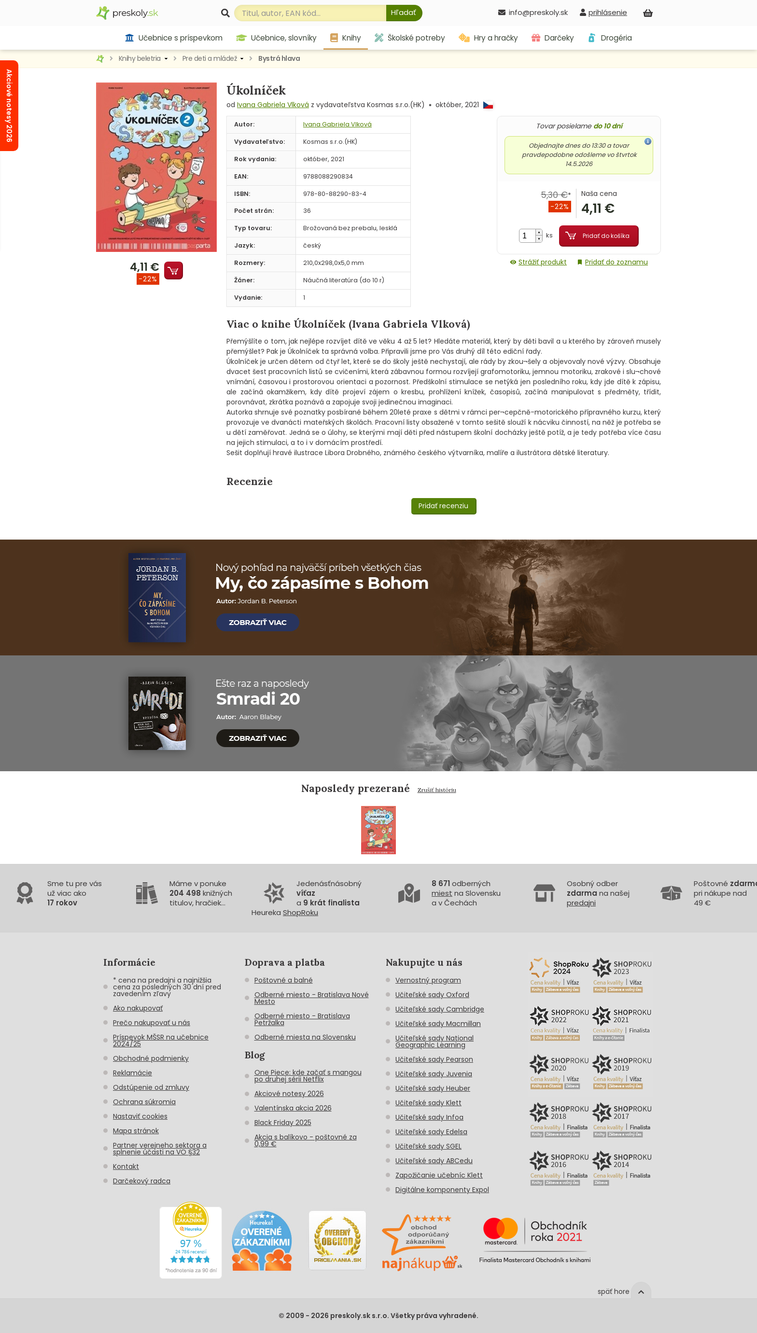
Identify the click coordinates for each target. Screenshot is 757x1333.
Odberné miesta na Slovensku (305, 1037)
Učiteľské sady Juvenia (433, 1074)
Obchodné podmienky (151, 1058)
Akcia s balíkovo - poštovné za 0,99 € (305, 1140)
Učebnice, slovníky (276, 38)
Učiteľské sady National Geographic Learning (434, 1041)
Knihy (345, 38)
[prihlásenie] (603, 12)
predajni (581, 903)
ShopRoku (300, 912)
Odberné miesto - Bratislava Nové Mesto (311, 998)
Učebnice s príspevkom (173, 38)
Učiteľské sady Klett (428, 1103)
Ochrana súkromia (144, 1102)
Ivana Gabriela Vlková (273, 105)
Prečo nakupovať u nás (151, 1023)
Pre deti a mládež (209, 58)
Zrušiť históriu (437, 789)
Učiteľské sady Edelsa (431, 1132)
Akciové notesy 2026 (289, 1093)
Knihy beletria (140, 58)
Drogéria (609, 38)
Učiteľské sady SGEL (428, 1146)
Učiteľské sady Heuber (432, 1088)
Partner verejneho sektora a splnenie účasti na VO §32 (160, 1148)
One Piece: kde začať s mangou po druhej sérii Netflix (308, 1076)
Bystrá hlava (279, 58)
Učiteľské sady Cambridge (439, 1009)
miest (442, 893)
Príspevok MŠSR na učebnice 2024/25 (161, 1040)
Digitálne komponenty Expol (442, 1189)
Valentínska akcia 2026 (293, 1108)
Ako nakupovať (138, 1008)
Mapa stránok (136, 1131)
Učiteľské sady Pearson (434, 1059)
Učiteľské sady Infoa (429, 1117)
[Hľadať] (404, 13)
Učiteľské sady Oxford (432, 995)
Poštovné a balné (283, 980)
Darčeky (553, 38)
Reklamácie (132, 1073)
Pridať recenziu (443, 506)
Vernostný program (428, 980)
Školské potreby (410, 38)
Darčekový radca (141, 1181)
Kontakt (126, 1166)
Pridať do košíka (606, 236)
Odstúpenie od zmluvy (151, 1087)
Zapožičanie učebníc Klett (439, 1175)
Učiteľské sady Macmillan (438, 1023)
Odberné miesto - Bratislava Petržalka (302, 1019)
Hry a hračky (488, 38)
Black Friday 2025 (282, 1122)
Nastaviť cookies (140, 1116)
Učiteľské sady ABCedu (434, 1161)
